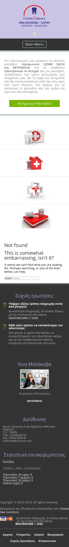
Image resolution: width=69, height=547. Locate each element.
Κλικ (19, 468)
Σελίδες (8, 468)
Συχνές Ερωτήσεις (22, 541)
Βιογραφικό (55, 534)
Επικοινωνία (47, 541)
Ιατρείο (39, 534)
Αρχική (7, 534)
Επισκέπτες (33, 468)
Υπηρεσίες (23, 534)
